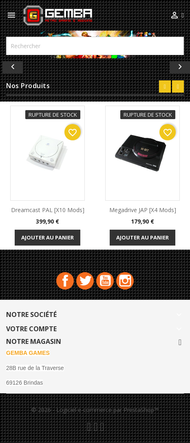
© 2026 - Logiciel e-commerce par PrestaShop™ (95, 410)
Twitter (85, 281)
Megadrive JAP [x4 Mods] (142, 210)
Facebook (65, 281)
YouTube (105, 281)
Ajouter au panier (47, 237)
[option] (95, 65)
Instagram (125, 281)
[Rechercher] (95, 46)
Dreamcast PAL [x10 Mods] (47, 210)
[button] (14, 65)
